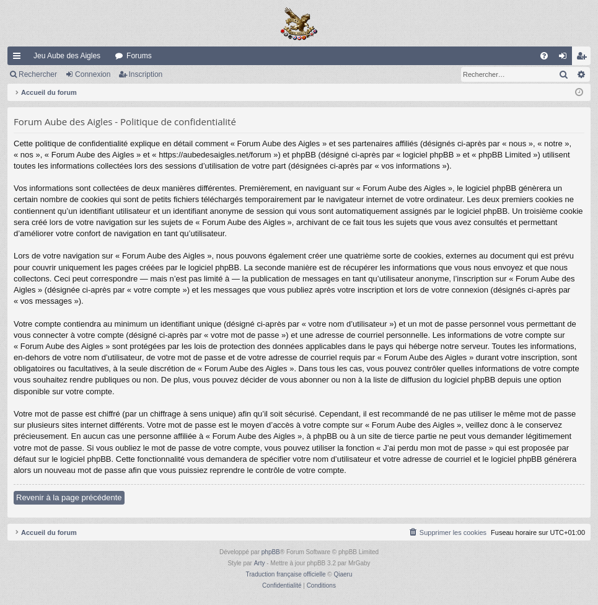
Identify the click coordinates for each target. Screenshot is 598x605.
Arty (259, 563)
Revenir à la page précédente (69, 497)
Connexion (92, 74)
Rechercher (38, 74)
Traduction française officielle (286, 574)
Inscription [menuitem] (584, 58)
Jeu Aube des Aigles (66, 55)
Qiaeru (342, 574)
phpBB (271, 552)
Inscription (146, 74)
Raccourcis (19, 58)
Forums (139, 55)
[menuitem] (544, 55)
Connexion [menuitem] (565, 58)
